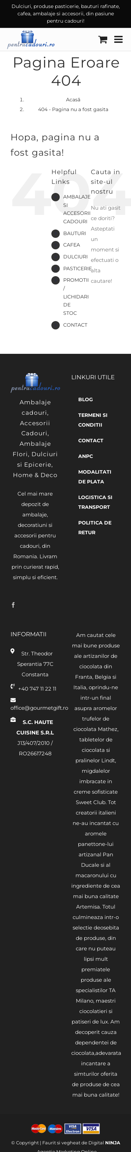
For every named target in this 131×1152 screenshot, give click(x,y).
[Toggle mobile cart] (102, 39)
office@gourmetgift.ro (35, 708)
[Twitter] (24, 605)
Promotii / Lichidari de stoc (76, 296)
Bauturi (74, 233)
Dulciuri (75, 257)
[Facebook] (13, 605)
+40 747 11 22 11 (37, 688)
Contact (75, 325)
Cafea (71, 245)
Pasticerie (77, 268)
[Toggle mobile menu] (119, 39)
